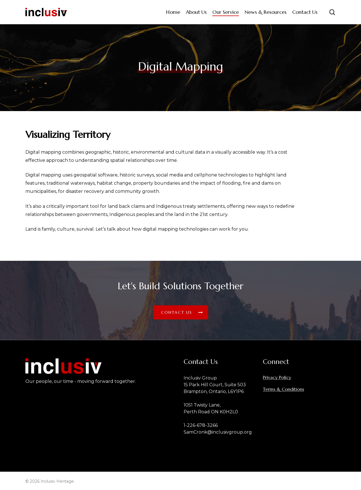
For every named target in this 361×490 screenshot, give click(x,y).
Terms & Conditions (283, 389)
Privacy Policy (277, 377)
